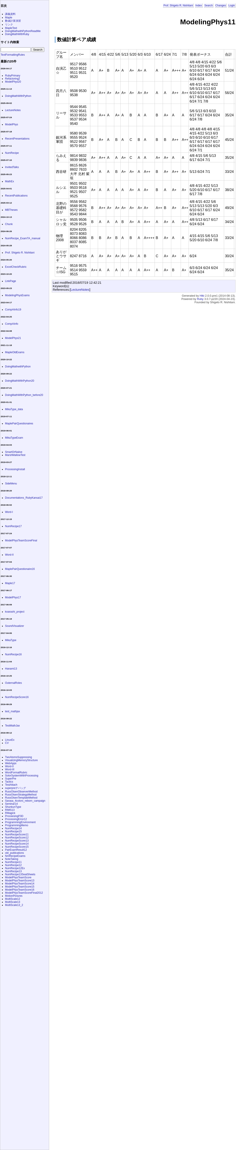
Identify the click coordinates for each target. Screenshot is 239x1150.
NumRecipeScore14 (17, 843)
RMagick (10, 813)
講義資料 (10, 14)
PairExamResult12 (16, 849)
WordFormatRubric (16, 772)
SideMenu (11, 483)
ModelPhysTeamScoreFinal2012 (24, 892)
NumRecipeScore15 (17, 846)
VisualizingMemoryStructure (21, 760)
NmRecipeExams (15, 856)
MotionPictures (13, 895)
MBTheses (11, 209)
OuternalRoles (13, 682)
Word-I (9, 512)
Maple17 (10, 583)
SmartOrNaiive (13, 452)
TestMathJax (12, 725)
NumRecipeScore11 (17, 834)
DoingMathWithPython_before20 (24, 395)
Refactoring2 (12, 78)
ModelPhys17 (13, 597)
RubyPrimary (12, 75)
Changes (220, 5)
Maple (8, 17)
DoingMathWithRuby (17, 34)
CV (7, 742)
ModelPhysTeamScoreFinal (21, 540)
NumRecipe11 (13, 862)
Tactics (9, 781)
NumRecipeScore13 (17, 840)
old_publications (14, 852)
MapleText (11, 28)
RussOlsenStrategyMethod (20, 794)
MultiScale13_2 (14, 905)
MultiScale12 (12, 898)
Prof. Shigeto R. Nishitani (178, 5)
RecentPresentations (17, 138)
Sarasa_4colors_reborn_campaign (25, 800)
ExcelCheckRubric (16, 266)
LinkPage (10, 281)
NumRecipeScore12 (17, 837)
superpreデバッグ (15, 788)
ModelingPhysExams (17, 295)
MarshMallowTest (15, 455)
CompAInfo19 (13, 309)
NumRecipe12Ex (15, 868)
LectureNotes (80, 289)
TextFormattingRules (13, 54)
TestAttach (11, 784)
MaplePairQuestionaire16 (20, 569)
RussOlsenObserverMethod (21, 791)
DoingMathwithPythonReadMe (23, 31)
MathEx (9, 181)
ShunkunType (13, 806)
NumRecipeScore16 (17, 697)
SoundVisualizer (14, 625)
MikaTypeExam (14, 437)
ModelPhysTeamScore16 (19, 889)
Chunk (9, 224)
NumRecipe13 (13, 871)
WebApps (10, 763)
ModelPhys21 (13, 338)
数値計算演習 (13, 20)
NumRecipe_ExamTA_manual (22, 238)
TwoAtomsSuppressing (18, 757)
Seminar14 (11, 803)
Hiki (202, 295)
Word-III (9, 769)
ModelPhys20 (13, 81)
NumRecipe (12, 152)
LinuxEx (9, 739)
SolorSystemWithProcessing (21, 775)
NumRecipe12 (13, 865)
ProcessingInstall (15, 469)
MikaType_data (14, 409)
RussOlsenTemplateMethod (21, 797)
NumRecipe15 (13, 831)
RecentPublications (16, 195)
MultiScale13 (12, 902)
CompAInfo (11, 323)
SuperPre (10, 778)
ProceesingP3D (14, 816)
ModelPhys (11, 124)
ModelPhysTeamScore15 (19, 886)
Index (198, 5)
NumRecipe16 (13, 654)
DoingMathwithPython (18, 366)
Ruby (200, 299)
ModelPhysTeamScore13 (19, 880)
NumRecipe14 (13, 828)
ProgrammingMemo (16, 825)
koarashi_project (14, 611)
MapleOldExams (14, 352)
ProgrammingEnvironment (20, 822)
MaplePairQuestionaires (19, 423)
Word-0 (9, 766)
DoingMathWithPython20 (19, 380)
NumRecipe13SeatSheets (20, 874)
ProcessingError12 (16, 819)
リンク (9, 24)
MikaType (10, 640)
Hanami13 (11, 668)
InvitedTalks (12, 167)
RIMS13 (9, 810)
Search (208, 5)
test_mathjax (12, 711)
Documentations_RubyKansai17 (24, 497)
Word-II (9, 554)
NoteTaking (11, 859)
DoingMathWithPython (18, 95)
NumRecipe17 (13, 526)
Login (231, 5)
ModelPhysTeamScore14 (19, 883)
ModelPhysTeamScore (18, 877)
